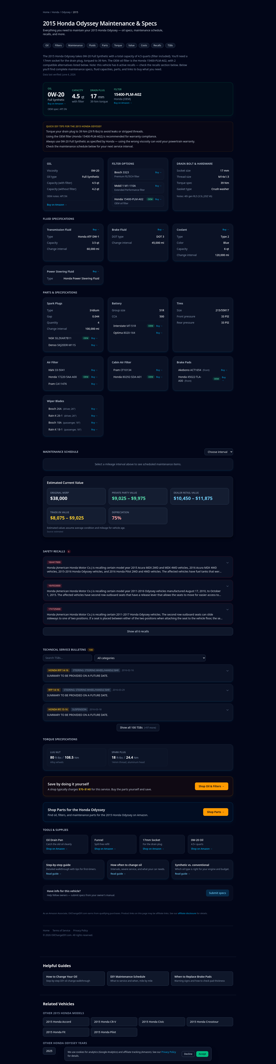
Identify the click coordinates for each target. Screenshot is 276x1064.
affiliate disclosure (187, 913)
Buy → (96, 229)
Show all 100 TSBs (138, 727)
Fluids (92, 45)
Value (131, 45)
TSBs (170, 45)
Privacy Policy (80, 930)
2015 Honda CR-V (105, 1022)
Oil (46, 45)
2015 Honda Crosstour (204, 1022)
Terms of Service (61, 930)
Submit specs (217, 893)
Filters (58, 45)
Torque (118, 45)
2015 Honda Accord (58, 1022)
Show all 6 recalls (138, 631)
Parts (105, 45)
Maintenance (75, 45)
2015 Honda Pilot (105, 1032)
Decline (188, 1054)
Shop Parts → (215, 812)
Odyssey (66, 12)
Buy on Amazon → (57, 204)
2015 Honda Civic (153, 1022)
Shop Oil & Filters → (211, 786)
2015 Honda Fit (55, 1032)
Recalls (157, 45)
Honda (55, 12)
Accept (202, 1054)
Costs (144, 45)
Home (46, 12)
